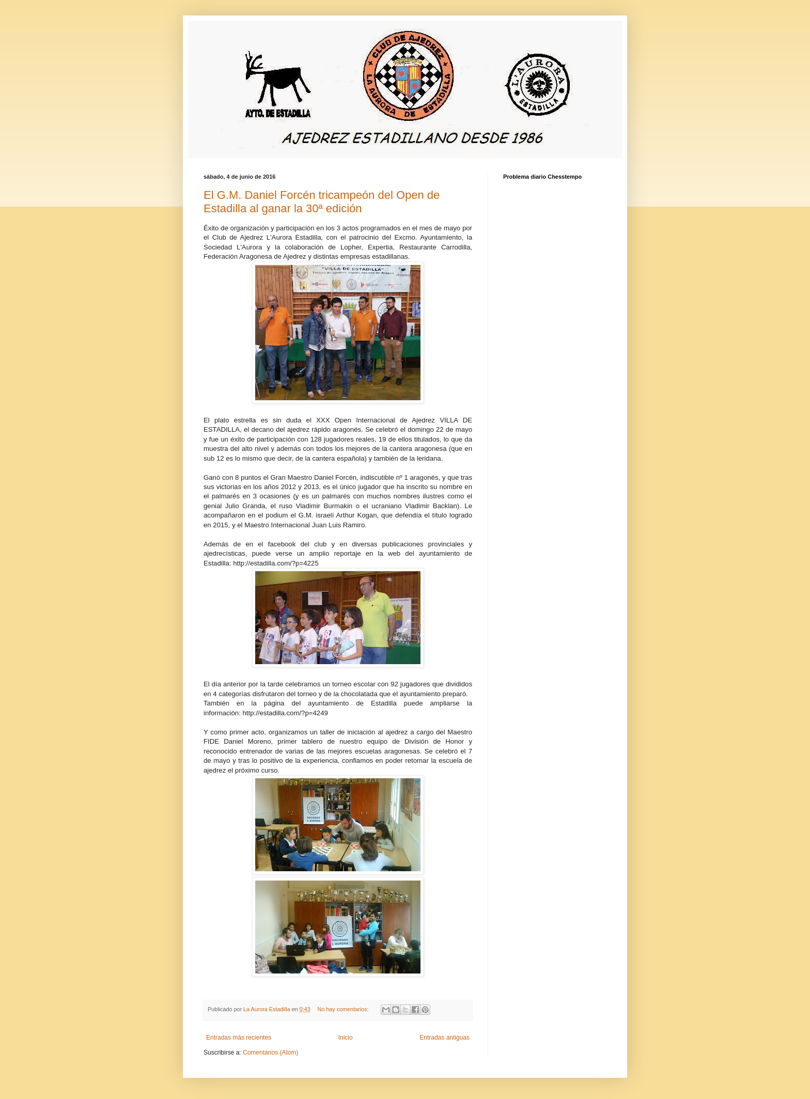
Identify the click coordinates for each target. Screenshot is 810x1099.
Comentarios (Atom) (270, 1052)
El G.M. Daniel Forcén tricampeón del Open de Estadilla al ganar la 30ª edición (322, 202)
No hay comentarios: (344, 1009)
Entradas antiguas (444, 1037)
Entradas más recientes (238, 1037)
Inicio (345, 1037)
